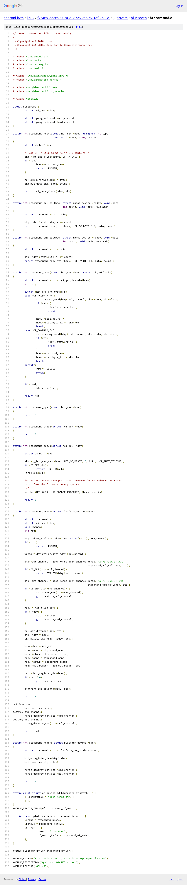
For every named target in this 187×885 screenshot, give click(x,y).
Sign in (179, 6)
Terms (42, 879)
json (180, 879)
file (79, 26)
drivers (122, 18)
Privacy (32, 879)
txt (171, 879)
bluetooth (139, 18)
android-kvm (14, 18)
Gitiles (22, 879)
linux (30, 18)
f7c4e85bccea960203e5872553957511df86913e (73, 18)
